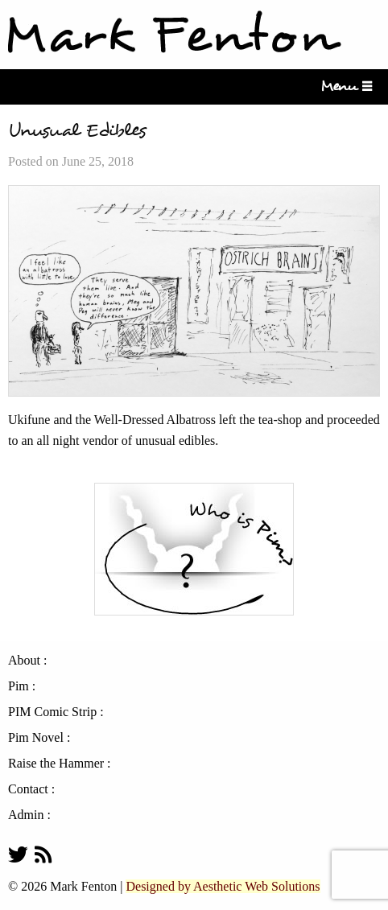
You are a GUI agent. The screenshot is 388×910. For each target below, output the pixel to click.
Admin (25, 815)
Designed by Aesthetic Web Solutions (223, 886)
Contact (28, 789)
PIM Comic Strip (52, 712)
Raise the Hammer (56, 763)
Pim (18, 686)
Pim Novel (36, 737)
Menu (344, 86)
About (24, 660)
